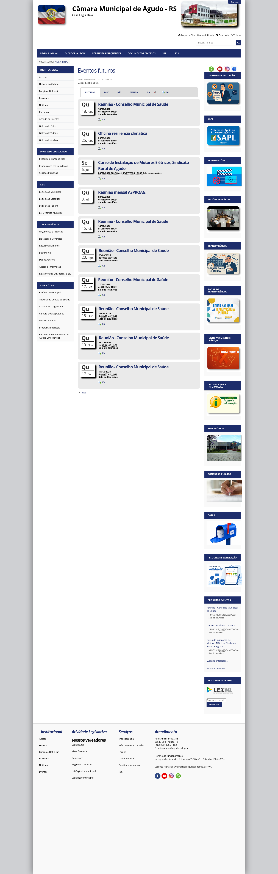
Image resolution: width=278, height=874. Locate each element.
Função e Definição (49, 752)
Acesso (42, 738)
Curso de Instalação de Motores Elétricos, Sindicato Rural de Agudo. (221, 643)
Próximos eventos (219, 600)
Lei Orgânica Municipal (84, 771)
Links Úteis (47, 285)
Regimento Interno (82, 764)
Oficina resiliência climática (221, 625)
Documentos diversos (141, 53)
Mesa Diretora (79, 751)
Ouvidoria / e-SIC (75, 53)
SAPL (165, 53)
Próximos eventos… (217, 668)
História (43, 745)
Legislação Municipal (83, 777)
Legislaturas (78, 744)
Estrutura (44, 758)
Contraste (224, 35)
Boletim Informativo (129, 765)
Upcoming (90, 92)
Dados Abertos (126, 758)
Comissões (77, 758)
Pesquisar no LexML (220, 680)
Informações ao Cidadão (131, 745)
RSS (177, 53)
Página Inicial (49, 53)
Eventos (43, 771)
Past (106, 92)
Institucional (49, 69)
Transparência (49, 224)
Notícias (43, 765)
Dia (148, 92)
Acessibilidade (206, 35)
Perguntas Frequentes (106, 53)
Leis (42, 184)
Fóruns (122, 752)
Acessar (235, 2)
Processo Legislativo (53, 151)
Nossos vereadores (89, 740)
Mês (119, 92)
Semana (134, 92)
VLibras (237, 35)
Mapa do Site (188, 35)
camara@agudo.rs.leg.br (175, 748)
